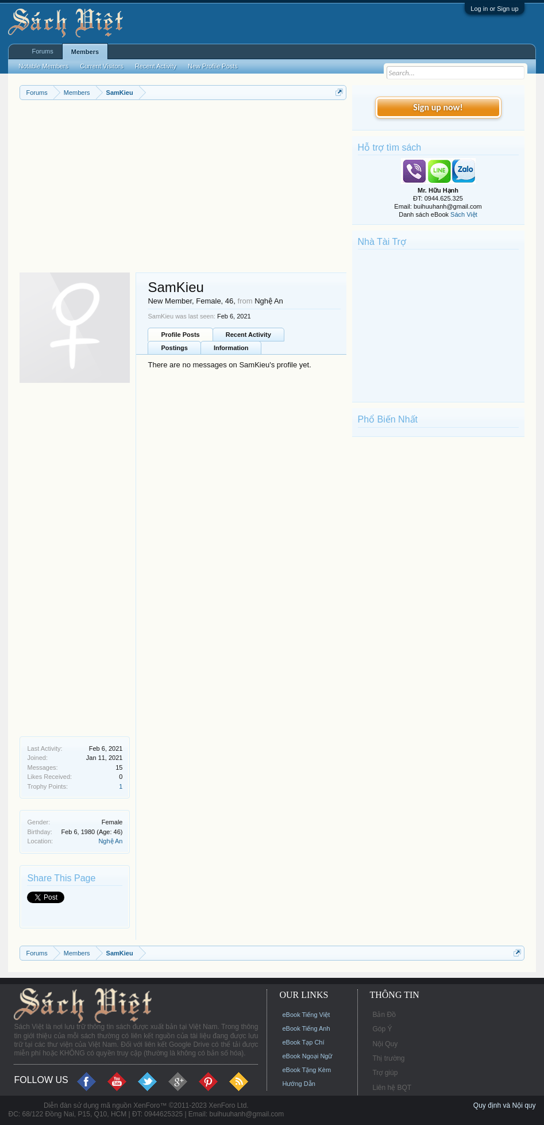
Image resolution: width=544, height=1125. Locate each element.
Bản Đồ (384, 1015)
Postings (174, 347)
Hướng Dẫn (298, 1083)
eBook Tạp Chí (303, 1042)
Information (231, 347)
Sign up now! (437, 107)
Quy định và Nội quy (504, 1105)
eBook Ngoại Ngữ (307, 1056)
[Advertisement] (183, 186)
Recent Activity (248, 334)
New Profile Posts (213, 66)
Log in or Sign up (494, 8)
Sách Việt (463, 214)
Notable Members (43, 66)
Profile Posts (180, 334)
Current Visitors (102, 66)
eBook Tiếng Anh (306, 1028)
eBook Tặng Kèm (306, 1069)
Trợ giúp (385, 1073)
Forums (42, 51)
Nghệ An (110, 841)
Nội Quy (385, 1044)
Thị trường (388, 1058)
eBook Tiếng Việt (306, 1014)
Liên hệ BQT (391, 1088)
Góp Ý (382, 1029)
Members (85, 51)
